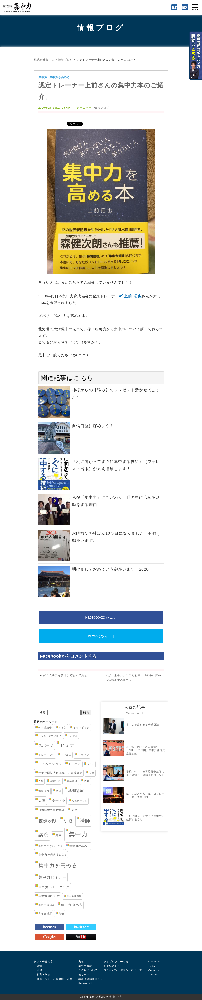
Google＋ (154, 970)
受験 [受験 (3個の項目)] (58, 791)
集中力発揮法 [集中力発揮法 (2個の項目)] (74, 896)
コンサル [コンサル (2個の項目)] (73, 735)
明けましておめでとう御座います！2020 (110, 569)
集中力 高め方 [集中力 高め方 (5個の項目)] (71, 905)
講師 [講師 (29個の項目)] (85, 821)
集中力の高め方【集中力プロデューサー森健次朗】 (145, 795)
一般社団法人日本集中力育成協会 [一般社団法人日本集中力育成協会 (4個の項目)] (60, 772)
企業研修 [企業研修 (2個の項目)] (55, 781)
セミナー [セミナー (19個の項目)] (69, 745)
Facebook (154, 961)
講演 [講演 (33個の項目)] (43, 834)
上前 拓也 (133, 296)
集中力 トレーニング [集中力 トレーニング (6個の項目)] (54, 887)
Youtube (153, 974)
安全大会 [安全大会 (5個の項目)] (58, 800)
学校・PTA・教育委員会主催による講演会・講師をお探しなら (145, 773)
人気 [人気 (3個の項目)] (91, 772)
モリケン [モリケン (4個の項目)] (74, 764)
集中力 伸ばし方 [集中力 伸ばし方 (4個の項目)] (49, 896)
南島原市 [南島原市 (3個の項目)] (43, 791)
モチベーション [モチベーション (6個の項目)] (50, 764)
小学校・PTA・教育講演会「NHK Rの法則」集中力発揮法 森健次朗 (145, 750)
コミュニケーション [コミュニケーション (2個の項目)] (49, 735)
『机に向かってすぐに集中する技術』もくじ (145, 818)
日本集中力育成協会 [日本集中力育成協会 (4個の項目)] (51, 810)
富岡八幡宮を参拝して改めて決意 (65, 675)
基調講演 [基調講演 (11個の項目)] (76, 790)
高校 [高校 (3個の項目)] (61, 913)
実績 (81, 961)
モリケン (83, 974)
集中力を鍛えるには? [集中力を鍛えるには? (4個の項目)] (52, 854)
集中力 (42, 77)
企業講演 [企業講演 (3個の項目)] (72, 781)
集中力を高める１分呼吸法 (142, 724)
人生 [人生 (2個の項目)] (40, 781)
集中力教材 (85, 966)
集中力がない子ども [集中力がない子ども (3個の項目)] (50, 846)
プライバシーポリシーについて (123, 970)
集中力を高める (59, 77)
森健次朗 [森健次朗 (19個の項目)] (47, 821)
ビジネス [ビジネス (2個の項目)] (66, 755)
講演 (38, 966)
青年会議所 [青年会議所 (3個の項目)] (45, 913)
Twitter (152, 966)
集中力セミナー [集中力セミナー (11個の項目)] (52, 877)
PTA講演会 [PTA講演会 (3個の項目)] (45, 727)
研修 (38, 970)
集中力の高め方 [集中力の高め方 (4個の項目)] (79, 846)
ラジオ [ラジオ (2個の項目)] (90, 764)
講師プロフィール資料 (117, 961)
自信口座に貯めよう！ (93, 426)
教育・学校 (42, 974)
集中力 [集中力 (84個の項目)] (78, 834)
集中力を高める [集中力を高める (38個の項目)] (57, 865)
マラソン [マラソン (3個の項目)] (83, 754)
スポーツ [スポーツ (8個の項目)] (45, 746)
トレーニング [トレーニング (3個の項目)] (46, 754)
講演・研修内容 (43, 961)
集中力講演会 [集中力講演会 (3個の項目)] (46, 905)
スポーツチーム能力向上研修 (53, 979)
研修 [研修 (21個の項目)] (68, 821)
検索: (43, 712)
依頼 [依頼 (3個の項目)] (87, 781)
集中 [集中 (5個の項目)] (58, 835)
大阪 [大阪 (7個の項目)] (42, 800)
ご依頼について (88, 970)
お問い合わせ (112, 966)
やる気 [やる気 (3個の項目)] (63, 727)
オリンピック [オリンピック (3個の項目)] (81, 727)
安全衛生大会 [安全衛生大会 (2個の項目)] (79, 801)
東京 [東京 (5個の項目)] (74, 810)
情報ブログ (101, 27)
